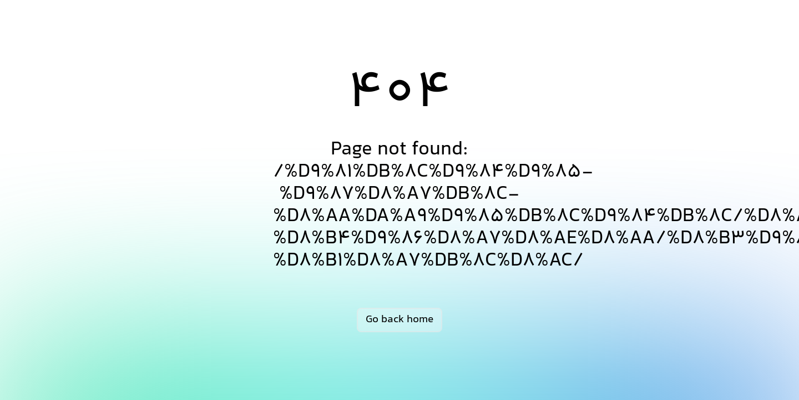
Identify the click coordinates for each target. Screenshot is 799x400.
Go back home (399, 319)
